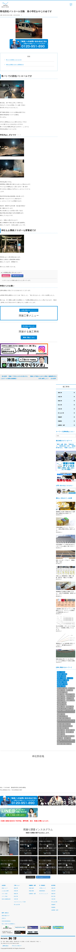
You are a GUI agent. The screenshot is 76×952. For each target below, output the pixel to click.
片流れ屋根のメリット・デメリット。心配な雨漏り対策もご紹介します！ (65, 529)
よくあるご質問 (5, 890)
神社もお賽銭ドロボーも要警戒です (15, 64)
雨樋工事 (60, 400)
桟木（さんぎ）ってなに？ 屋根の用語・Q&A (65, 561)
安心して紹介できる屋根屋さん (8, 923)
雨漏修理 (60, 417)
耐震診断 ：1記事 (61, 732)
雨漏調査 (60, 421)
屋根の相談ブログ (5, 915)
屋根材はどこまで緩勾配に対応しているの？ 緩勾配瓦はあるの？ (65, 644)
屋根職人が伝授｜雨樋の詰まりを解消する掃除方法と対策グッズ (65, 512)
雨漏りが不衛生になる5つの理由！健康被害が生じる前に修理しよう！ (43, 377)
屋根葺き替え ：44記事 (62, 692)
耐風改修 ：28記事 (61, 696)
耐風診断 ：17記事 (70, 700)
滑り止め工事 (61, 413)
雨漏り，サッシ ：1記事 (62, 716)
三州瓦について (42, 888)
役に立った (6, 275)
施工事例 (53, 885)
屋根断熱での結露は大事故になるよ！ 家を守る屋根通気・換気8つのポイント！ (66, 593)
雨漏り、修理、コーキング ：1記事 (64, 726)
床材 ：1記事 (60, 738)
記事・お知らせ (5, 912)
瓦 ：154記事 (70, 678)
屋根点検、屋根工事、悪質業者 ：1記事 (65, 736)
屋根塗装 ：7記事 (69, 706)
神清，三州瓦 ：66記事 (62, 688)
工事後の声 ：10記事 (61, 704)
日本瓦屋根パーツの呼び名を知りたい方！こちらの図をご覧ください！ (65, 545)
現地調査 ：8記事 (61, 706)
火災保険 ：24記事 (61, 698)
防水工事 (60, 404)
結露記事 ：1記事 (69, 732)
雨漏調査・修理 (32, 885)
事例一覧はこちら (29, 337)
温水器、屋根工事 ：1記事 (62, 728)
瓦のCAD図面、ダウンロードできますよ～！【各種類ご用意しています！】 (65, 628)
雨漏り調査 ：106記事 (62, 682)
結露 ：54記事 (70, 690)
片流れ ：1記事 (67, 738)
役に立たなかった (17, 275)
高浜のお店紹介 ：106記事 (63, 680)
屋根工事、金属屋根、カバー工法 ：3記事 (65, 711)
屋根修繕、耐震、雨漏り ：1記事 (64, 743)
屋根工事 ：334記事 (61, 676)
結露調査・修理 (61, 425)
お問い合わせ (5, 945)
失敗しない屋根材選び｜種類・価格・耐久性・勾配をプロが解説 (65, 576)
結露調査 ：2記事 (61, 714)
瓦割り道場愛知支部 (6, 899)
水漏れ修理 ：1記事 (70, 730)
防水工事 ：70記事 (61, 686)
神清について (5, 888)
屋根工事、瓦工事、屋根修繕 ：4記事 (65, 708)
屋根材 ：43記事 (60, 694)
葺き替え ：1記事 (61, 730)
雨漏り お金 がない (70, 447)
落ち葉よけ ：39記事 (70, 694)
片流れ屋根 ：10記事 (61, 702)
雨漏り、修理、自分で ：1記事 (63, 718)
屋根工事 (60, 392)
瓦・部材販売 (42, 885)
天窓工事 (60, 408)
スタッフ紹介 (5, 893)
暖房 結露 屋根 (62, 444)
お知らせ (4, 918)
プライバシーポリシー (16, 945)
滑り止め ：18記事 (61, 700)
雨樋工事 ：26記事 (70, 696)
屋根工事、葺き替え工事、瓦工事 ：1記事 (65, 721)
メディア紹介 (5, 896)
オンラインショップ (43, 893)
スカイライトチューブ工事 (19, 901)
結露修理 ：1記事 (61, 734)
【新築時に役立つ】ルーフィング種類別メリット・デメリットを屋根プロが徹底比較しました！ (65, 610)
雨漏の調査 (31, 890)
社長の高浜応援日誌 (6, 921)
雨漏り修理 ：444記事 (62, 674)
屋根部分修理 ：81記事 (62, 684)
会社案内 (4, 885)
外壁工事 (60, 396)
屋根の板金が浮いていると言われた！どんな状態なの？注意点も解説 (65, 660)
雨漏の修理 (31, 888)
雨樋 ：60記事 (71, 688)
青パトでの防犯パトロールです (14, 59)
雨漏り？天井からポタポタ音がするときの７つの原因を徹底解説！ (14, 377)
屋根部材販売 (42, 890)
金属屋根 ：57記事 (61, 690)
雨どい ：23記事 (70, 698)
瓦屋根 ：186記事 (61, 678)
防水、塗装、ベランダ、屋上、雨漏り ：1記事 (65, 741)
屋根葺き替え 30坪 (65, 446)
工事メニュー (17, 885)
